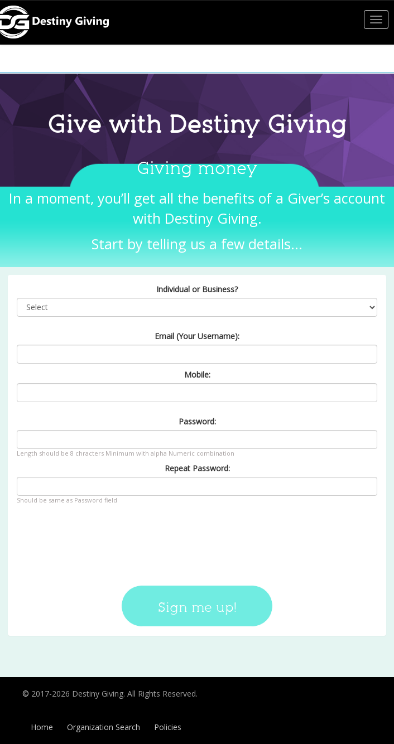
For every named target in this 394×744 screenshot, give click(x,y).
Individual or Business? (197, 289)
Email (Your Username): (197, 336)
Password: (197, 421)
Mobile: (197, 374)
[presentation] (197, 541)
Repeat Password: (197, 468)
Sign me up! (197, 607)
